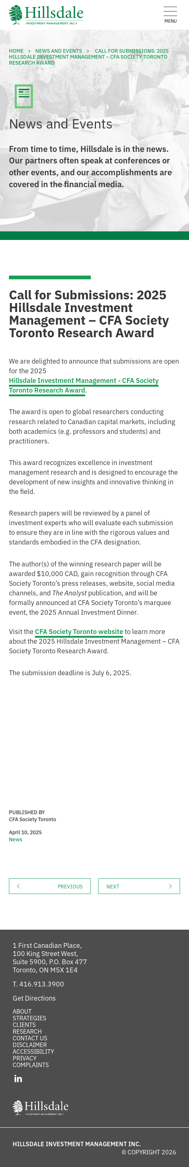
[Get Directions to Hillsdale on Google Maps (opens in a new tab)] (34, 997)
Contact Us (30, 1038)
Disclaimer (30, 1044)
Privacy (24, 1058)
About (22, 1011)
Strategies (29, 1018)
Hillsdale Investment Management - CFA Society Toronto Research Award (83, 384)
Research (27, 1031)
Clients (24, 1024)
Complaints (31, 1064)
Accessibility (33, 1051)
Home (16, 50)
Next (143, 886)
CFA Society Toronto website (79, 631)
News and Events (58, 50)
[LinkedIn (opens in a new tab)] (18, 1077)
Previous (74, 886)
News (15, 839)
